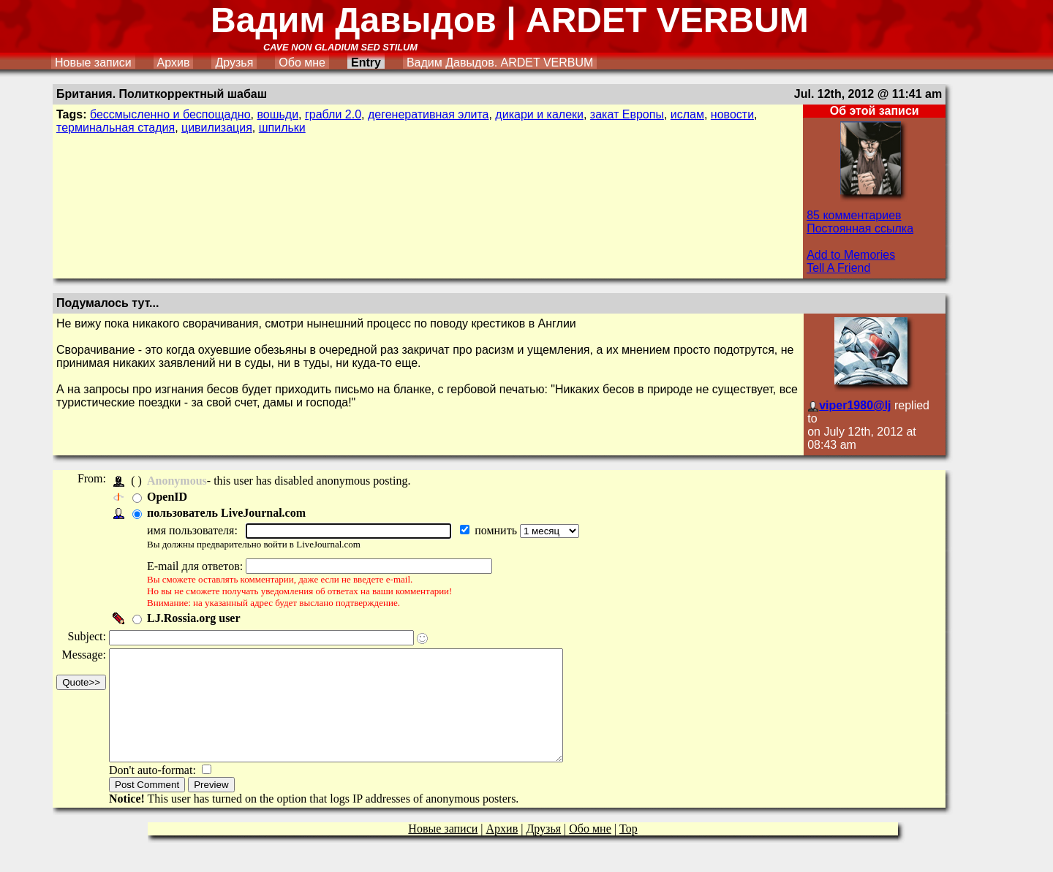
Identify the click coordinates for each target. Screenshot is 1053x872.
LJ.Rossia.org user (198, 618)
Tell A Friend (838, 268)
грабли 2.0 (333, 114)
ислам (687, 114)
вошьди (277, 114)
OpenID (171, 496)
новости (732, 114)
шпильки (282, 127)
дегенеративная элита (428, 114)
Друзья (234, 62)
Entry (366, 62)
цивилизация (216, 127)
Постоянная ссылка (860, 228)
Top (628, 850)
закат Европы (627, 114)
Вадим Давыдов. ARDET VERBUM (500, 62)
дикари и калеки (539, 114)
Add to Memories (851, 255)
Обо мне (302, 62)
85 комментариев (854, 215)
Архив (173, 62)
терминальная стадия (115, 127)
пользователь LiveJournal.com (230, 513)
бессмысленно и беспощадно (170, 114)
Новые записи (93, 62)
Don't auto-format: (158, 792)
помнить (501, 530)
